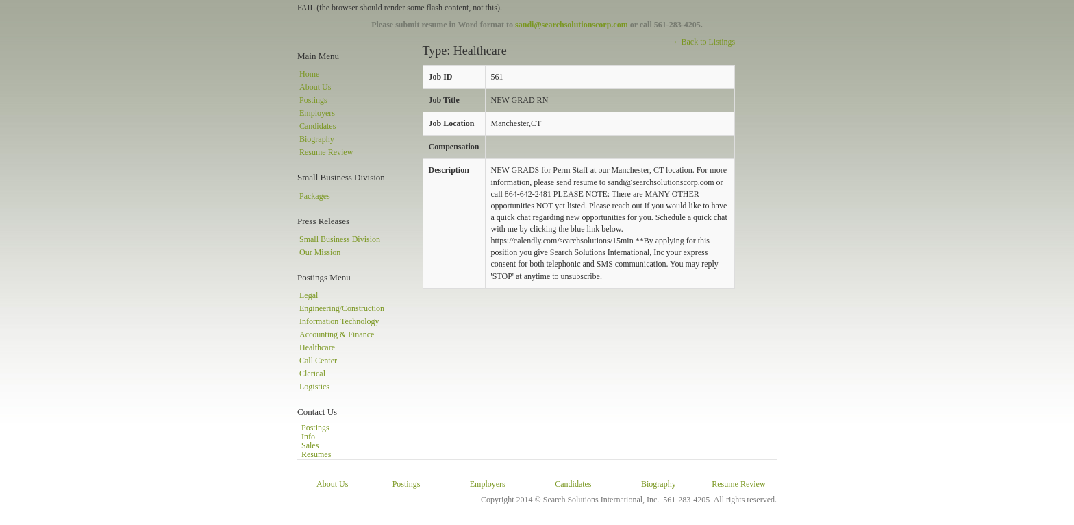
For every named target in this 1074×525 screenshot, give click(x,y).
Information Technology (339, 321)
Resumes (316, 454)
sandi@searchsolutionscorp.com (571, 24)
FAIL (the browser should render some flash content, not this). (399, 7)
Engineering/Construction (341, 308)
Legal (308, 295)
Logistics (314, 386)
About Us (315, 87)
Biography (316, 139)
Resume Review (326, 152)
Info (308, 436)
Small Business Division (339, 239)
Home (309, 74)
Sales (310, 445)
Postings (313, 100)
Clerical (312, 373)
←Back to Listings (704, 42)
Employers (317, 113)
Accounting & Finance (336, 334)
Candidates (317, 126)
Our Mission (319, 252)
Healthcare (317, 347)
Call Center (318, 360)
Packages (314, 196)
